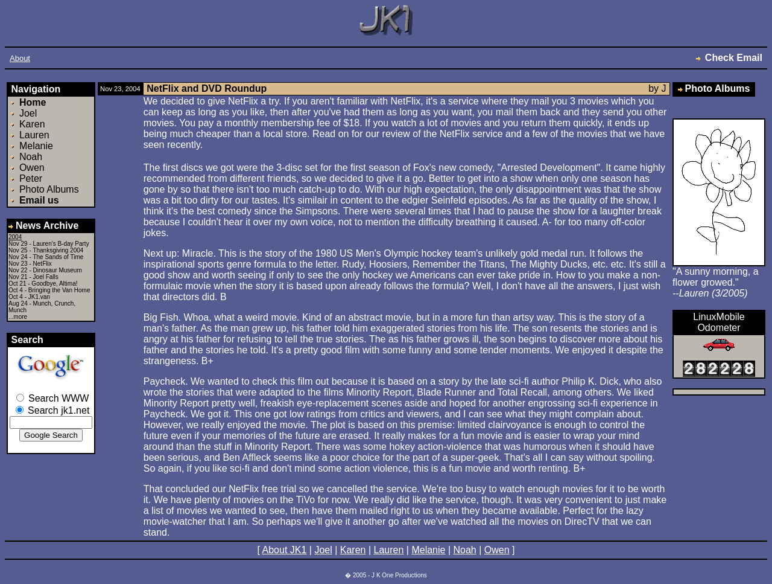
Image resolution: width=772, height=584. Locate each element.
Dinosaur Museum (57, 270)
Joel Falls (46, 277)
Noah (30, 157)
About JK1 (284, 550)
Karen (32, 124)
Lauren (34, 135)
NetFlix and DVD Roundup (207, 88)
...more (17, 316)
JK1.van (39, 297)
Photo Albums (49, 189)
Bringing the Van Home (59, 290)
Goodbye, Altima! (54, 283)
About (20, 58)
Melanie (36, 146)
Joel (28, 113)
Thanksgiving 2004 (58, 250)
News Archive (43, 225)
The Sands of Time (58, 257)
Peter (30, 178)
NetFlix (42, 263)
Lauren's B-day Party (61, 243)
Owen (32, 167)
